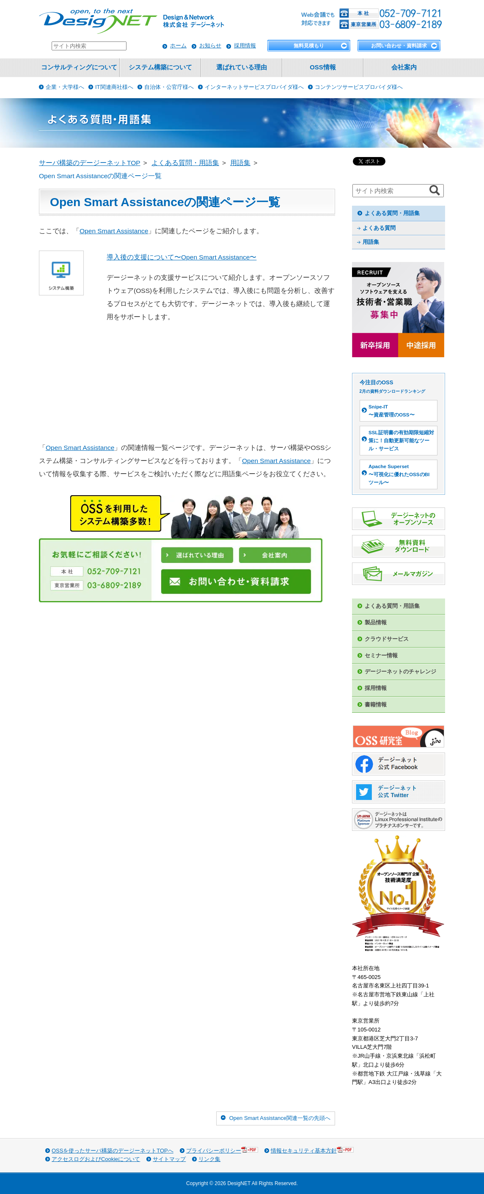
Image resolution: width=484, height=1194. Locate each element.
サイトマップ (169, 1159)
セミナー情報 (381, 655)
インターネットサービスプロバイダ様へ (254, 87)
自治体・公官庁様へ (169, 87)
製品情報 (376, 622)
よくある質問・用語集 (392, 213)
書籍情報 (376, 704)
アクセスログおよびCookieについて (96, 1159)
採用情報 (245, 45)
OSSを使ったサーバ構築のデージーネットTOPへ (112, 1150)
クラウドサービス (387, 639)
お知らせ (210, 45)
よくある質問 (379, 228)
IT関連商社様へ (114, 87)
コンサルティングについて (79, 67)
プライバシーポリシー (222, 1150)
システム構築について (160, 67)
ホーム (178, 45)
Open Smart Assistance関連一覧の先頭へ (279, 1118)
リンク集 (209, 1159)
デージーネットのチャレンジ (400, 671)
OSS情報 (323, 67)
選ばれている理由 (241, 67)
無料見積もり (309, 46)
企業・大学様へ (65, 87)
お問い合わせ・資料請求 (399, 46)
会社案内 (404, 67)
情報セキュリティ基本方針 (312, 1150)
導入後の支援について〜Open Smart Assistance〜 (181, 257)
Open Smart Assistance (114, 230)
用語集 (371, 242)
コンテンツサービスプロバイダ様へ (359, 87)
